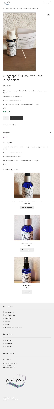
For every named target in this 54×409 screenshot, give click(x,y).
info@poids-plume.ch (9, 367)
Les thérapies (9, 343)
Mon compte (8, 318)
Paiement (8, 321)
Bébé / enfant (13, 8)
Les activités (8, 340)
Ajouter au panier (16, 117)
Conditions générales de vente (13, 327)
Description (6, 132)
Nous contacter (9, 312)
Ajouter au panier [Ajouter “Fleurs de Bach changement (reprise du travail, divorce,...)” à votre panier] (27, 207)
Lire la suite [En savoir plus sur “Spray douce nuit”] (27, 292)
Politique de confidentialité (10, 400)
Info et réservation (10, 315)
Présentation (9, 346)
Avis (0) (5, 137)
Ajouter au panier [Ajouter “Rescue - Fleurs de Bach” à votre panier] (27, 250)
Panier (7, 324)
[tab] (27, 132)
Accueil (6, 8)
